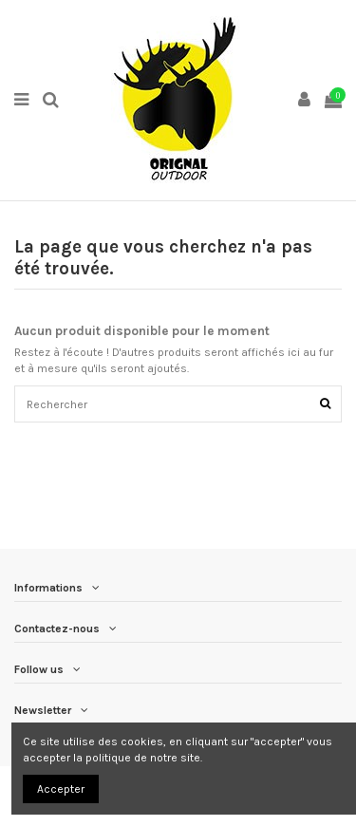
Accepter (60, 789)
